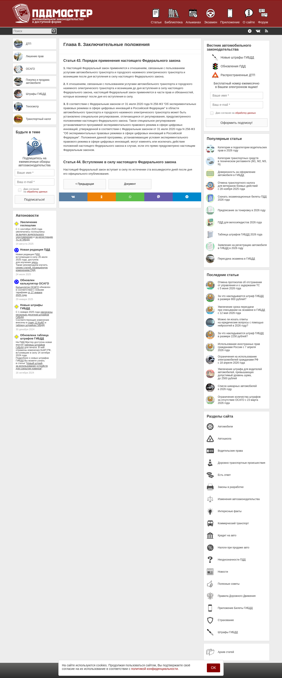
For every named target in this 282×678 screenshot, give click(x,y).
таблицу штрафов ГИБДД (30, 325)
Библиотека (174, 22)
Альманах (193, 22)
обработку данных (37, 191)
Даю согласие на (36, 190)
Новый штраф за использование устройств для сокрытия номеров (32, 366)
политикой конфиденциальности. (155, 669)
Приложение (230, 22)
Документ (130, 183)
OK (213, 668)
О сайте (249, 22)
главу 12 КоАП (36, 322)
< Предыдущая (84, 183)
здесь (35, 262)
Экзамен (210, 22)
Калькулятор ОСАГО (27, 287)
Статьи (156, 22)
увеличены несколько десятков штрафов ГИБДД (34, 315)
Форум (263, 22)
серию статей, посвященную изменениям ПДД (32, 268)
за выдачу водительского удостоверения (30, 235)
